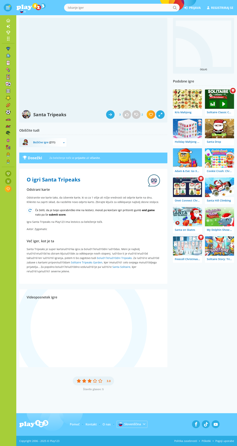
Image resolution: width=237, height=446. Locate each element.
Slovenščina (130, 424)
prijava (192, 8)
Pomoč (75, 424)
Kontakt (91, 424)
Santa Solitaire (121, 267)
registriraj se (220, 8)
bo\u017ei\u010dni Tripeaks (114, 258)
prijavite (80, 158)
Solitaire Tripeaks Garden (86, 262)
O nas (107, 424)
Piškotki (206, 441)
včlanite (95, 158)
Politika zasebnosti (185, 441)
